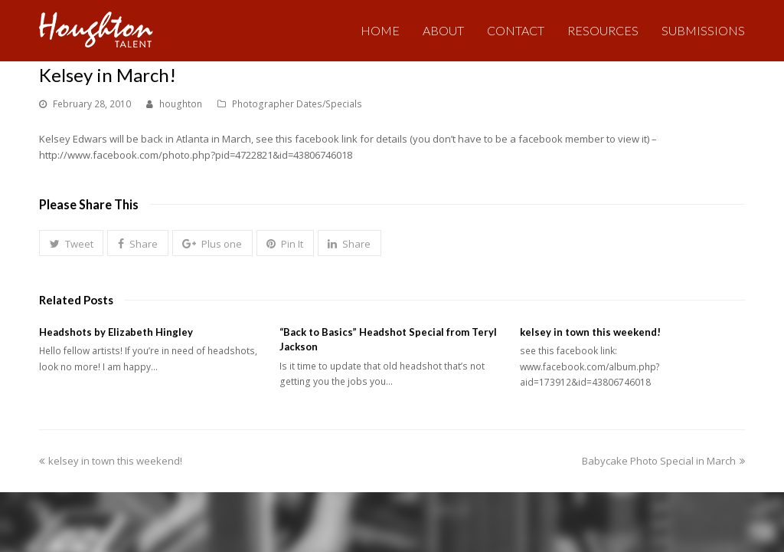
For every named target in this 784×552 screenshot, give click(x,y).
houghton (180, 103)
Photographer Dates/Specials (297, 103)
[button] (71, 243)
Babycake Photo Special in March (663, 460)
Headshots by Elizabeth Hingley (116, 332)
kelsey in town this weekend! (590, 332)
